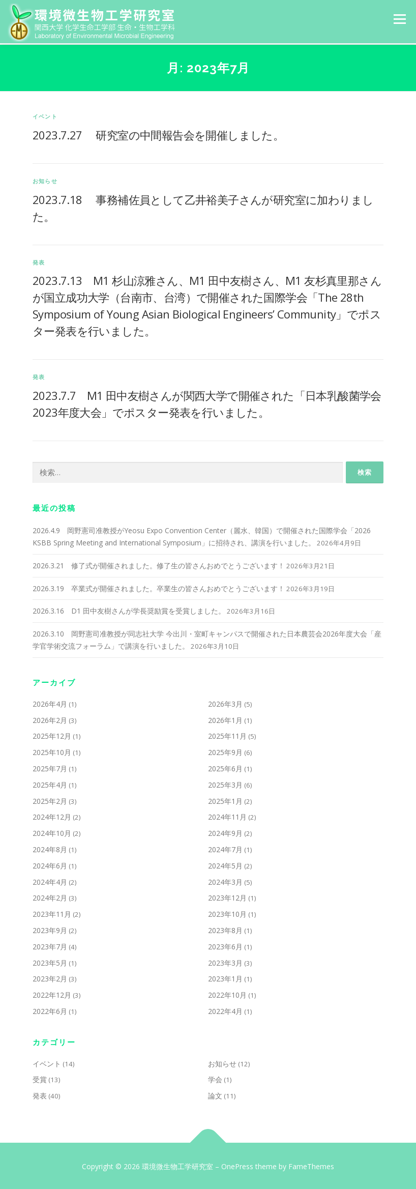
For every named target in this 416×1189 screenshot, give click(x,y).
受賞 (40, 1078)
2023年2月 (50, 977)
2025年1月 (225, 799)
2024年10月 (52, 832)
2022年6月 (50, 1009)
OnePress (237, 1165)
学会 (215, 1078)
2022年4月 (225, 1009)
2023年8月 (225, 929)
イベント (45, 115)
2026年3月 (225, 702)
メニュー (399, 18)
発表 (39, 261)
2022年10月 (227, 994)
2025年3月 (225, 783)
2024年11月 (227, 816)
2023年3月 (225, 961)
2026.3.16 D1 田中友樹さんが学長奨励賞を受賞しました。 (129, 610)
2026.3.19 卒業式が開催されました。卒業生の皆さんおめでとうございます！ (159, 587)
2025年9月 (225, 751)
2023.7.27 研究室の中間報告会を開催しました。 (158, 133)
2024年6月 (50, 864)
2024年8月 (50, 848)
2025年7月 (50, 767)
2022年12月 (52, 994)
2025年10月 (52, 751)
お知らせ (45, 179)
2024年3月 (225, 880)
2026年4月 (50, 702)
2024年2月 (50, 897)
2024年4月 (50, 880)
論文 (215, 1094)
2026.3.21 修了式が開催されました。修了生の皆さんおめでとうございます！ (159, 564)
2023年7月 (50, 945)
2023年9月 (50, 929)
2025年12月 (52, 735)
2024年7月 (225, 848)
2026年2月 (50, 718)
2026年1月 (225, 718)
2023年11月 (52, 913)
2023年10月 (227, 913)
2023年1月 (225, 977)
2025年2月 (50, 799)
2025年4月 (50, 783)
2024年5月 (225, 864)
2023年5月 (50, 961)
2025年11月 (227, 735)
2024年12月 (52, 816)
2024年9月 (225, 832)
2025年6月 (225, 767)
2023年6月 (225, 945)
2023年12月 (227, 897)
